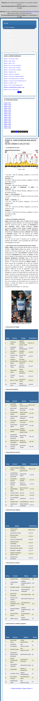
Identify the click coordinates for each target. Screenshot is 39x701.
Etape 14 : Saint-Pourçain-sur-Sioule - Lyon (14, 87)
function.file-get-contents (31, 11)
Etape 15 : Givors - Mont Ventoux (12, 89)
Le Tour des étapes (9, 27)
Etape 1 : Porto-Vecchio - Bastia (11, 58)
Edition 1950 (7, 113)
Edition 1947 (7, 108)
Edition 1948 (7, 110)
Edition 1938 (7, 104)
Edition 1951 (7, 115)
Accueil (6, 23)
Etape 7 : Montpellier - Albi (10, 71)
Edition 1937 (7, 103)
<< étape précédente (16, 688)
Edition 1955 (7, 122)
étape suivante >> (28, 688)
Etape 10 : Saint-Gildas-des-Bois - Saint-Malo (14, 78)
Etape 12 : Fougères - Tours (11, 82)
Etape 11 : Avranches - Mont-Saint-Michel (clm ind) (15, 80)
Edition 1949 (7, 112)
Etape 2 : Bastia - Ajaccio (10, 61)
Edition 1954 (7, 121)
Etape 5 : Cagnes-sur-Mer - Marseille (12, 67)
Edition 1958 (7, 128)
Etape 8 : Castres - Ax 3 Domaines (12, 74)
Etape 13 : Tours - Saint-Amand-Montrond (13, 85)
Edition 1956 (7, 124)
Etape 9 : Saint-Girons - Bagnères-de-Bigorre (14, 76)
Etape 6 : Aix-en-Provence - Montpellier (13, 69)
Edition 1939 (7, 106)
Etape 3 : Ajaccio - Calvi (10, 63)
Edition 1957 (7, 126)
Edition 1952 (7, 117)
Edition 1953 (7, 119)
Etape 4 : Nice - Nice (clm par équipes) (13, 65)
